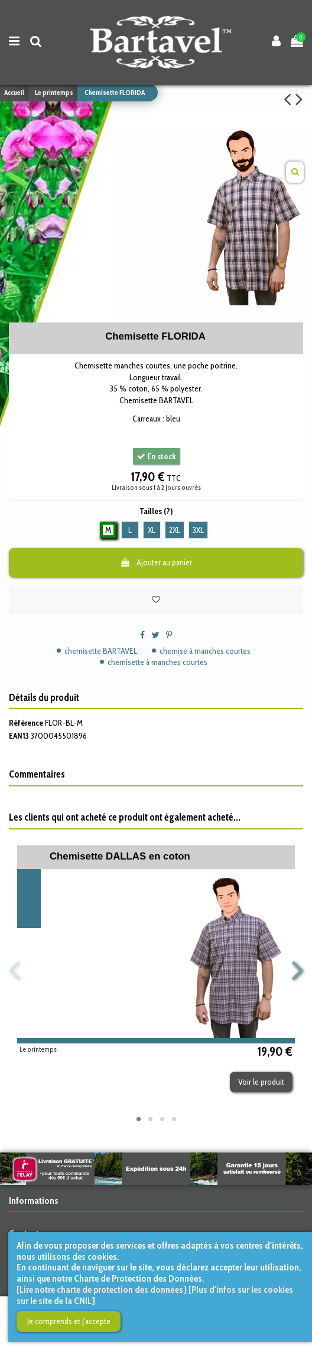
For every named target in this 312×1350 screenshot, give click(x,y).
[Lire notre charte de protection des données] (102, 1289)
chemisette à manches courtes (157, 662)
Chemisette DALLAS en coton (120, 856)
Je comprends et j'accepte (68, 1321)
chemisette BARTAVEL (100, 651)
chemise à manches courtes (205, 651)
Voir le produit (261, 1081)
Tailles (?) (156, 511)
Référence (26, 722)
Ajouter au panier (156, 562)
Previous (15, 970)
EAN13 (19, 735)
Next (297, 970)
